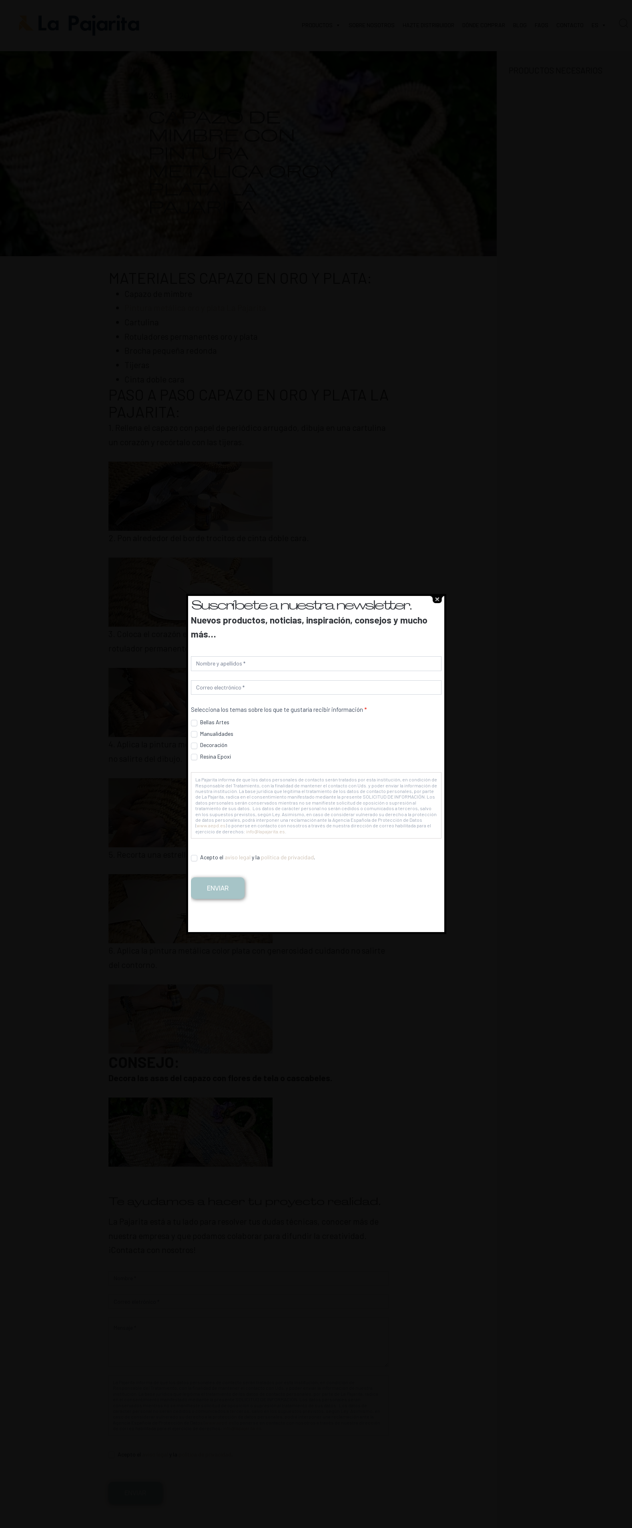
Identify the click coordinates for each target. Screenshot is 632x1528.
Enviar (218, 888)
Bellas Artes (210, 722)
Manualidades (212, 733)
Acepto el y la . (253, 857)
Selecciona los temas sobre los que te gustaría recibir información (279, 709)
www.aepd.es (211, 825)
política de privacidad (287, 857)
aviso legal (238, 857)
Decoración (209, 745)
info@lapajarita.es (265, 831)
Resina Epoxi (211, 756)
